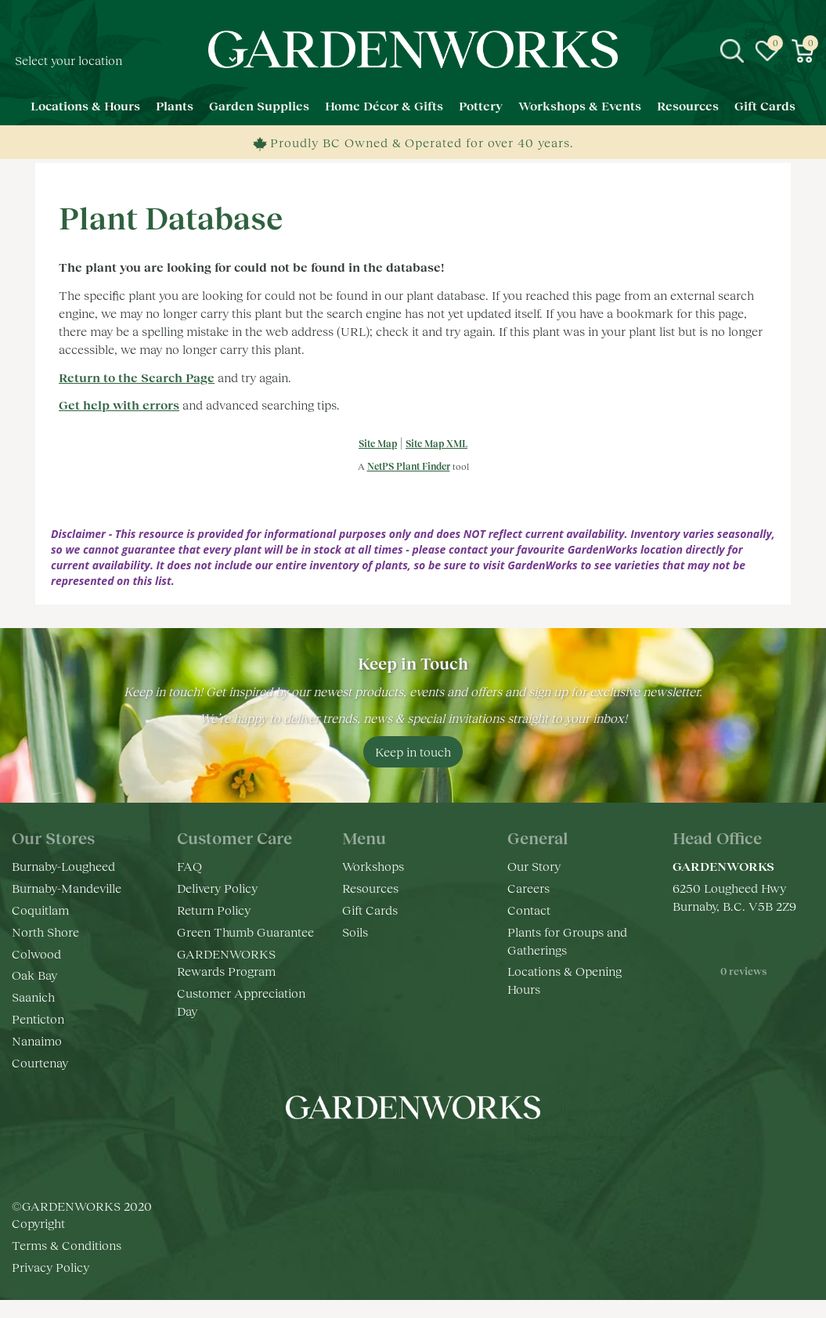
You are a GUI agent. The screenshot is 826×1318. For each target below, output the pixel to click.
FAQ (189, 865)
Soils (355, 931)
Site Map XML (436, 444)
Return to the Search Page (137, 377)
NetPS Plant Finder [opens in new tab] (408, 466)
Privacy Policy (50, 1266)
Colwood (36, 953)
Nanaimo (37, 1040)
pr (460, 1154)
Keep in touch (413, 751)
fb (366, 1154)
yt (429, 1154)
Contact (528, 909)
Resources (370, 887)
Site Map (378, 444)
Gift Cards (370, 909)
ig (397, 1154)
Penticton (38, 1018)
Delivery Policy (217, 887)
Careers (528, 887)
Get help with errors (119, 404)
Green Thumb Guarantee (245, 931)
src (732, 51)
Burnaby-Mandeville (66, 887)
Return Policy (214, 909)
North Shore (45, 931)
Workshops (373, 865)
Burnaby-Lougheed (63, 865)
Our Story (534, 865)
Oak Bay (34, 974)
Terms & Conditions (66, 1244)
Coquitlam (40, 909)
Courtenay (40, 1062)
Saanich (33, 996)
